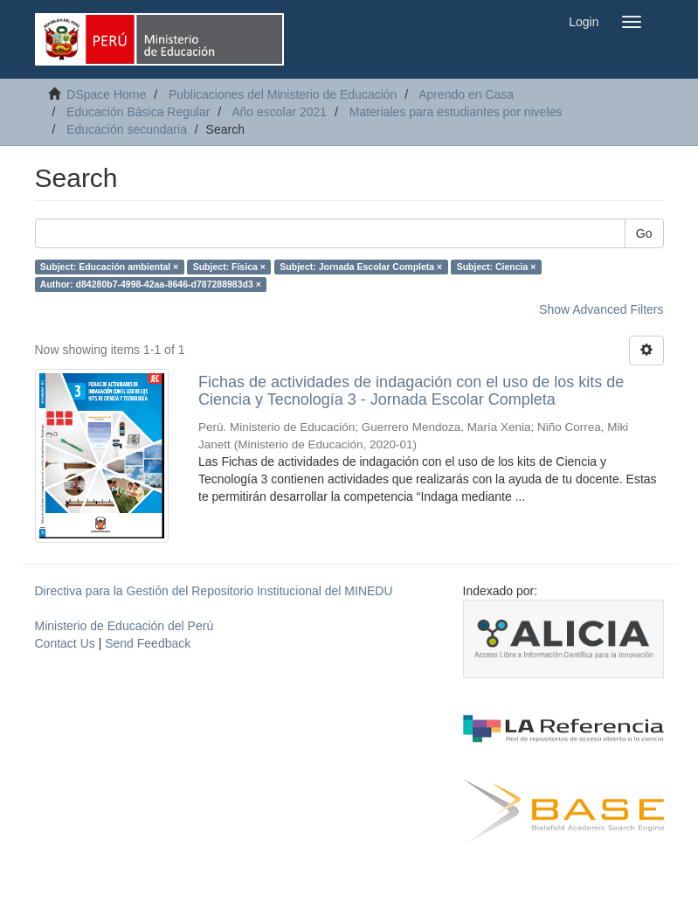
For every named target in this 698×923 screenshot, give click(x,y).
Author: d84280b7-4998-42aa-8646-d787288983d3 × (150, 284)
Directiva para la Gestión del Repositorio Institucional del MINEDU (214, 591)
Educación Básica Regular (138, 112)
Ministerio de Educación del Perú (124, 626)
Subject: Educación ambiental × (109, 266)
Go (644, 233)
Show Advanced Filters (601, 309)
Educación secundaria (126, 129)
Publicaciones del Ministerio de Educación (283, 94)
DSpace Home (106, 94)
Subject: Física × (229, 266)
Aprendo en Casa (466, 94)
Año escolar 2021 (279, 112)
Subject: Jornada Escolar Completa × (361, 266)
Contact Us (65, 643)
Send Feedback (147, 643)
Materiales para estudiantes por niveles (456, 112)
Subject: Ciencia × (496, 266)
